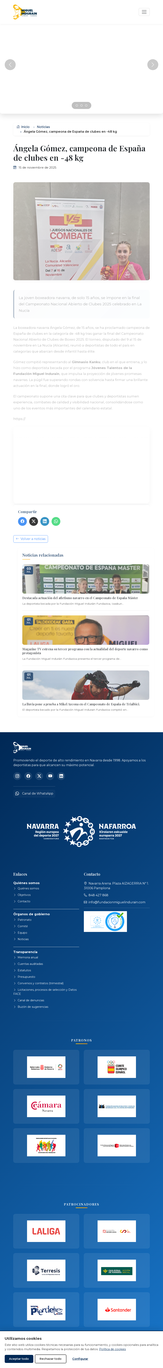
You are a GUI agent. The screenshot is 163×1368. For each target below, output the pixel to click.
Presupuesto (24, 977)
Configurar (80, 1359)
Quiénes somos (26, 888)
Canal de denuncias (28, 1000)
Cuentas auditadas (28, 964)
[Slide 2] (86, 105)
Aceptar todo (19, 1359)
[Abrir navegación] (144, 12)
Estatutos (22, 970)
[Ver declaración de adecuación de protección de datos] (105, 921)
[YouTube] (50, 776)
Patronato (22, 920)
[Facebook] (28, 776)
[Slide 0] (77, 105)
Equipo (20, 932)
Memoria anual (25, 957)
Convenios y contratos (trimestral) (38, 983)
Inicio (23, 127)
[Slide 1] (81, 105)
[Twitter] (39, 776)
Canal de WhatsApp (34, 793)
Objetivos (22, 895)
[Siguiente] (152, 64)
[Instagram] (17, 776)
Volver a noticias (30, 553)
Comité (20, 926)
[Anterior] (10, 64)
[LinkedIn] (61, 776)
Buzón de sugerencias (30, 1007)
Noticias (43, 127)
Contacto (21, 901)
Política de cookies (112, 1349)
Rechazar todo (51, 1359)
